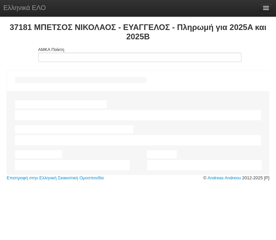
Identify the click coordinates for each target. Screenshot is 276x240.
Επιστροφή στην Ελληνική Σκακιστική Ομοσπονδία (55, 177)
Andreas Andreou (224, 177)
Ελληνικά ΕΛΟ (24, 7)
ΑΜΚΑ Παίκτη (138, 54)
